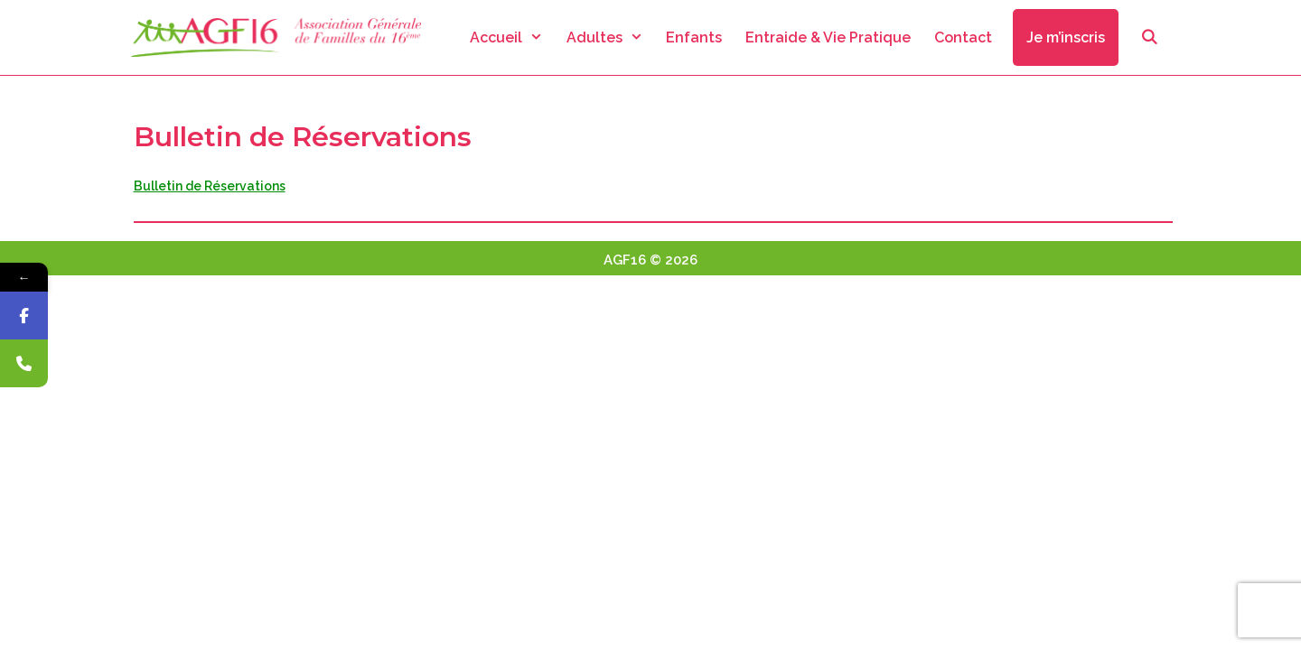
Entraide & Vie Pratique (828, 37)
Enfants (694, 37)
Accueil (512, 37)
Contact (963, 37)
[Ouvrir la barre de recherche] (1149, 37)
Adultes (610, 37)
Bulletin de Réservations (209, 186)
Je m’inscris (1065, 37)
